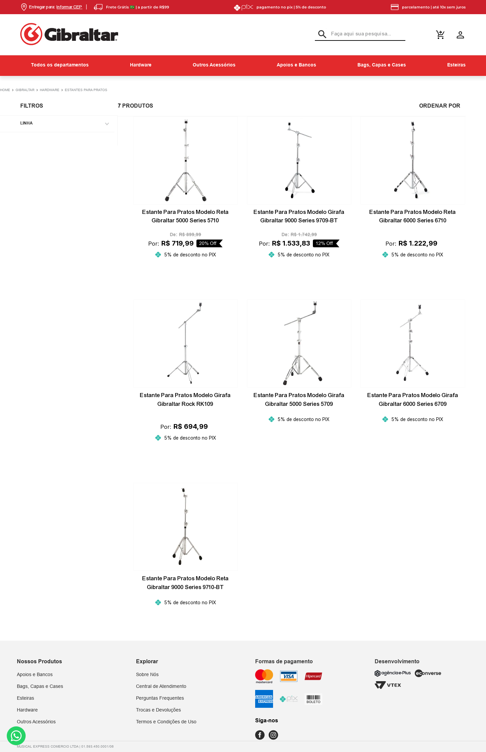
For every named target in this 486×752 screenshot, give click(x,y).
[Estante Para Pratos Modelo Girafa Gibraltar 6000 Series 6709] (412, 383)
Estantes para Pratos (86, 90)
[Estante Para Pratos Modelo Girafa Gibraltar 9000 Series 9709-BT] (299, 199)
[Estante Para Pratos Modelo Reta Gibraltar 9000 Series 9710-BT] (185, 560)
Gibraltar (25, 90)
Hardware (49, 90)
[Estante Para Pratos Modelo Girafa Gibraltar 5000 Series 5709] (299, 383)
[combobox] (360, 34)
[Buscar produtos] (320, 34)
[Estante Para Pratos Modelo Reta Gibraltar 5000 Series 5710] (185, 199)
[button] (51, 7)
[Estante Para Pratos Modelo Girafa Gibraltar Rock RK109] (185, 383)
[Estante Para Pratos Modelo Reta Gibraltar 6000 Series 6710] (412, 199)
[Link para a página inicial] (8, 90)
